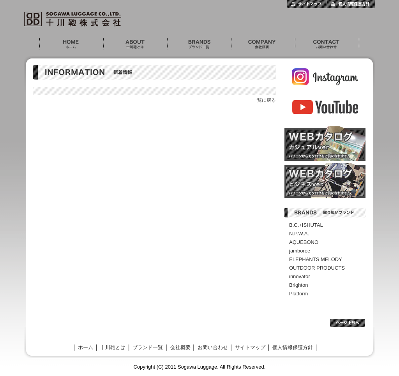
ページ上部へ (347, 323)
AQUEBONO (303, 242)
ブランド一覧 (199, 43)
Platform (298, 294)
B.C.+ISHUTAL (306, 225)
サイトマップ (307, 4)
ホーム (71, 43)
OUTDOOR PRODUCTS (317, 268)
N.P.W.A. (299, 234)
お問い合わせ (327, 43)
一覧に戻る (264, 100)
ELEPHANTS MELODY (315, 259)
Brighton (298, 285)
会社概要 (263, 43)
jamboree (299, 251)
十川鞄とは (135, 43)
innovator (299, 276)
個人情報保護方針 (351, 4)
